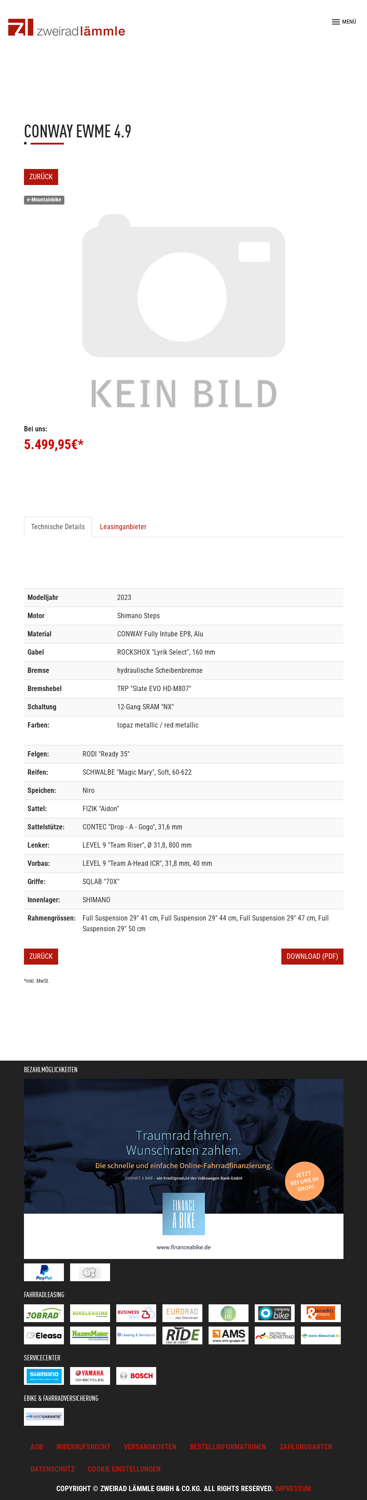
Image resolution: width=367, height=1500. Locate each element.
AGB (37, 1447)
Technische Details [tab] (58, 527)
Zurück (41, 177)
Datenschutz (53, 1469)
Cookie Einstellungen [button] (124, 1469)
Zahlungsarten (306, 1447)
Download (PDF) (312, 956)
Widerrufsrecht (83, 1447)
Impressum (293, 1488)
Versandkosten (150, 1447)
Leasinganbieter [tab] (123, 527)
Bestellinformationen (228, 1447)
